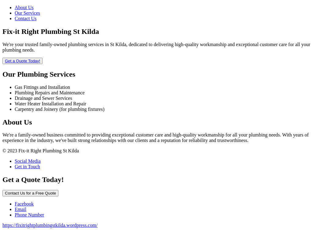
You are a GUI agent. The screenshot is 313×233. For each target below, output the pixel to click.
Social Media (28, 161)
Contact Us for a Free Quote (30, 193)
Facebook (24, 203)
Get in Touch (27, 166)
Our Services (27, 13)
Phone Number (29, 214)
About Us (24, 7)
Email (20, 209)
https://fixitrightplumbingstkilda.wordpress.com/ (50, 225)
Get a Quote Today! (22, 61)
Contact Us (26, 18)
